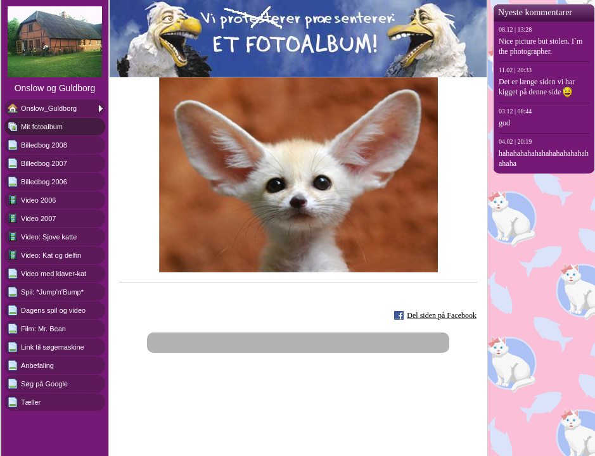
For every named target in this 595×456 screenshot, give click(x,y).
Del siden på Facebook (442, 315)
